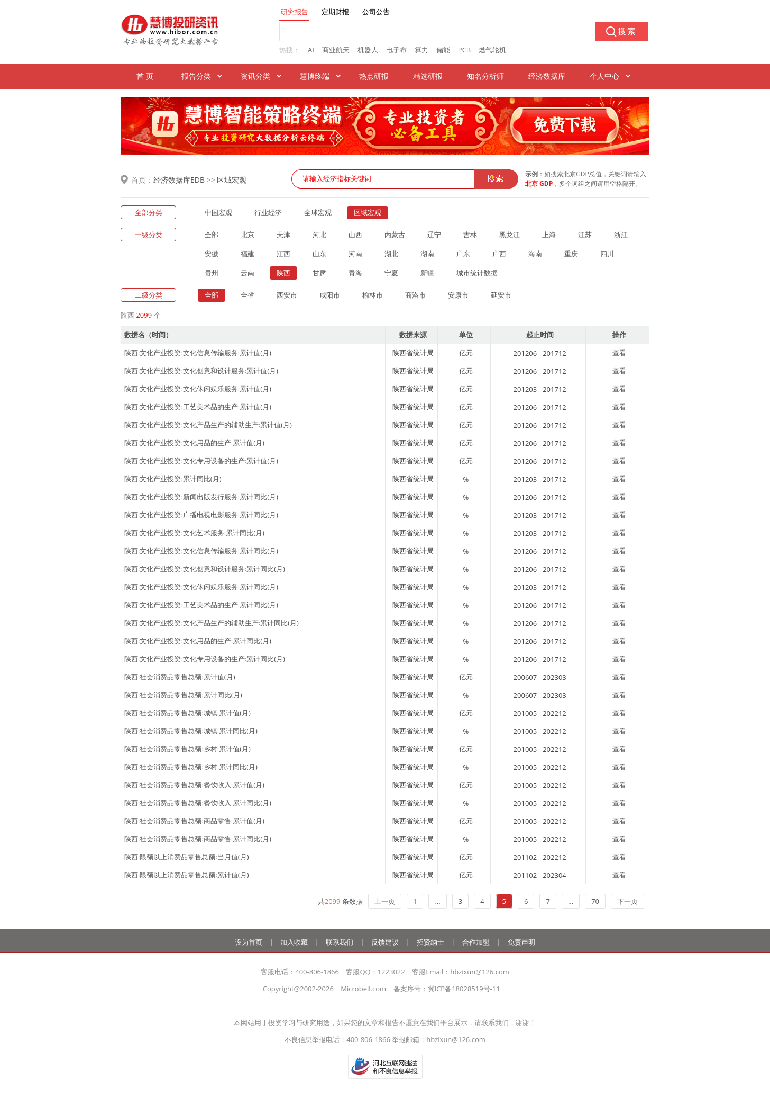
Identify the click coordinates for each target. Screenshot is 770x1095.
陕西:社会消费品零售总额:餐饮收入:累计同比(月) (197, 802)
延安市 (501, 295)
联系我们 (339, 942)
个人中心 (604, 76)
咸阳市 (329, 295)
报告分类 (196, 76)
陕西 (283, 272)
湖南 (427, 253)
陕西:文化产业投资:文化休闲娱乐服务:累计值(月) (197, 388)
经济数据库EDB (179, 180)
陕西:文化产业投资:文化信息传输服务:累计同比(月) (201, 550)
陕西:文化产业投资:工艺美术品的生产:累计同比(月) (201, 604)
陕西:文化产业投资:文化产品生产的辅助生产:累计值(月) (208, 424)
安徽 (211, 253)
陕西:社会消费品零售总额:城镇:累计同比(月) (191, 730)
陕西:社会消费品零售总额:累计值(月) (179, 676)
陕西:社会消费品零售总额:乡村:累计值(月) (187, 748)
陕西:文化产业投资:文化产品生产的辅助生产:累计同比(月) (211, 622)
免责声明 (521, 942)
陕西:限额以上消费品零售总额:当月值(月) (186, 856)
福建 (247, 253)
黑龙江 (509, 234)
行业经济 (268, 212)
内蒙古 (394, 234)
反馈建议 (385, 942)
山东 (319, 253)
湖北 (391, 253)
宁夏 (391, 272)
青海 (355, 272)
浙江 (621, 234)
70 (595, 901)
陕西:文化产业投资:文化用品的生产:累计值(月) (194, 442)
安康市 (458, 295)
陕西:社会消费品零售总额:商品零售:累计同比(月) (197, 838)
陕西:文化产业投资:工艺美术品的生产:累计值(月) (197, 406)
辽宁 (434, 234)
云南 (247, 272)
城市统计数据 (477, 272)
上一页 (384, 901)
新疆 (427, 272)
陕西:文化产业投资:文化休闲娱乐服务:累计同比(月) (201, 586)
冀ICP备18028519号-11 (464, 988)
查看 (619, 352)
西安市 (287, 295)
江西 (283, 253)
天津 (283, 234)
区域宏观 (231, 180)
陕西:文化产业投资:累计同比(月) (173, 478)
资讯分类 (255, 76)
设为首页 (248, 942)
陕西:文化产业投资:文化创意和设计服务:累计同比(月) (204, 568)
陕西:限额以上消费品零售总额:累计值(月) (186, 874)
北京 (247, 234)
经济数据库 (546, 76)
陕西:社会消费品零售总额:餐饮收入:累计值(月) (194, 784)
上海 (549, 234)
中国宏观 (218, 212)
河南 (355, 253)
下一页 (627, 901)
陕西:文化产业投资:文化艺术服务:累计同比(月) (194, 532)
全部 (211, 234)
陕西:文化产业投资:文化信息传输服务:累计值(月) (197, 352)
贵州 (211, 272)
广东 (463, 253)
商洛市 (415, 295)
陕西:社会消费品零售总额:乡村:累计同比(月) (191, 766)
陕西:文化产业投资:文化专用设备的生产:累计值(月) (201, 460)
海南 (535, 253)
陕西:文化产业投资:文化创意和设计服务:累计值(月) (201, 370)
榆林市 (372, 295)
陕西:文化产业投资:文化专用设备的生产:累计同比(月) (204, 658)
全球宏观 (318, 212)
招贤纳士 (430, 942)
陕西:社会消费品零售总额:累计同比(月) (183, 694)
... (437, 901)
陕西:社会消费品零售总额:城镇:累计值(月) (187, 712)
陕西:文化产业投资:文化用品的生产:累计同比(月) (197, 640)
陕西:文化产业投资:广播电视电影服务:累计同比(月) (201, 514)
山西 (355, 234)
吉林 (470, 234)
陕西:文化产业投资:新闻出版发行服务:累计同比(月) (201, 496)
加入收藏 (294, 942)
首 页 (145, 76)
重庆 (571, 253)
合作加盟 (476, 942)
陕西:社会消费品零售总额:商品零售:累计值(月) (194, 820)
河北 (319, 234)
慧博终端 (314, 76)
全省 (247, 295)
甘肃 (319, 272)
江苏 (585, 234)
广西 (499, 253)
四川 (607, 253)
